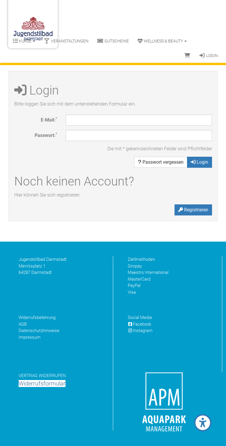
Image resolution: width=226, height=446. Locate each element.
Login (208, 55)
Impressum (29, 337)
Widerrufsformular (42, 383)
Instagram (140, 330)
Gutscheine (113, 41)
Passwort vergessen (161, 162)
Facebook (140, 324)
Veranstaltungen (66, 41)
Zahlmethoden (141, 259)
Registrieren (193, 210)
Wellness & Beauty (162, 41)
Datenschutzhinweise (39, 330)
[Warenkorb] (187, 55)
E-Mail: (49, 120)
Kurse (24, 41)
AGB (23, 324)
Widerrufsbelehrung (37, 317)
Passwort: (46, 135)
